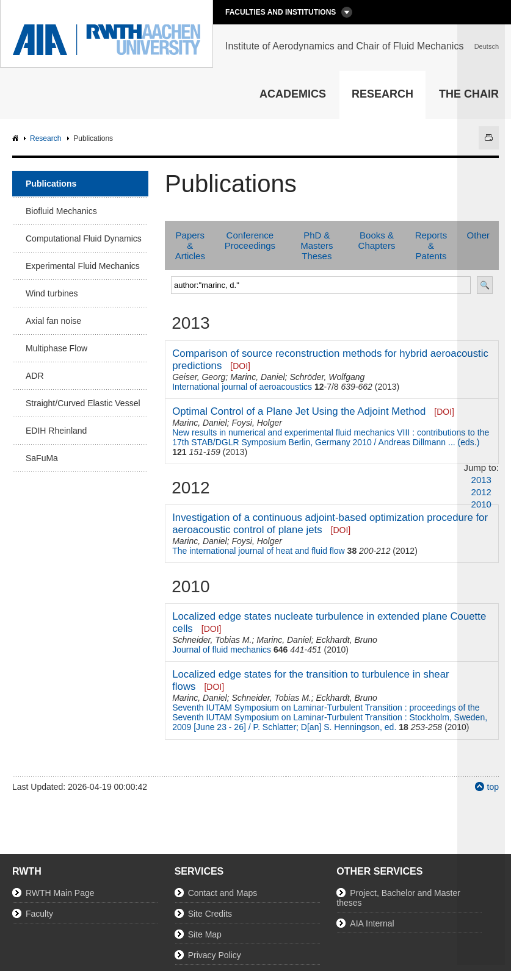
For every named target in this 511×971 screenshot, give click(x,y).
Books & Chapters (377, 240)
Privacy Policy (214, 955)
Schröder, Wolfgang (326, 377)
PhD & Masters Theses (316, 245)
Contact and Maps (223, 893)
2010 (481, 504)
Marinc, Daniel (257, 377)
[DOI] (240, 366)
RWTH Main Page (60, 893)
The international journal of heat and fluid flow (258, 551)
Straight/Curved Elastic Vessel (83, 403)
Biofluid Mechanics (61, 211)
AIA (16, 138)
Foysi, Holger (256, 423)
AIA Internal (372, 923)
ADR (35, 376)
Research (382, 94)
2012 (481, 492)
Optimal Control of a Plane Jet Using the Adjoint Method (299, 411)
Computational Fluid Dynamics (84, 238)
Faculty (39, 914)
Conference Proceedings (250, 240)
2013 (481, 480)
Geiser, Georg (198, 377)
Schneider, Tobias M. (212, 640)
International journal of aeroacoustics (242, 387)
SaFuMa (42, 458)
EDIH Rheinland (56, 430)
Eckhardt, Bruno (346, 640)
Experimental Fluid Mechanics (83, 266)
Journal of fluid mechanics (221, 649)
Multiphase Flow (56, 348)
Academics (292, 94)
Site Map (205, 934)
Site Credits (210, 914)
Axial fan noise (53, 321)
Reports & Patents (431, 245)
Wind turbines (52, 293)
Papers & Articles (190, 245)
